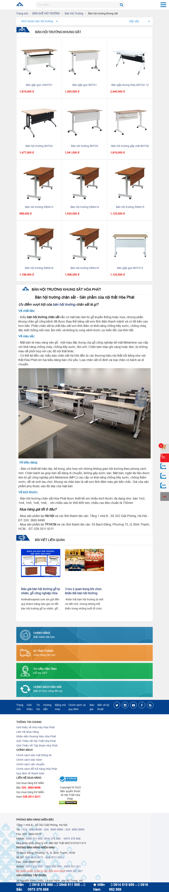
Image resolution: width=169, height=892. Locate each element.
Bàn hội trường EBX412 (39, 206)
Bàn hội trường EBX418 (84, 267)
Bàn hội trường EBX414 (84, 206)
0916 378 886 (41, 885)
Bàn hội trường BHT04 (39, 145)
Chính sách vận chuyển (30, 764)
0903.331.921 (72, 866)
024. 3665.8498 (31, 787)
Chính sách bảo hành (29, 759)
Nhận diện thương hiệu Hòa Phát (36, 736)
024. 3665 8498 (32, 829)
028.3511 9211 (34, 857)
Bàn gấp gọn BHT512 (130, 267)
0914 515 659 (122, 885)
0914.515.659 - (35, 866)
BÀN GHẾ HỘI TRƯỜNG (46, 13)
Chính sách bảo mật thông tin (34, 755)
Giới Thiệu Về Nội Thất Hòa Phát (36, 740)
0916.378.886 (52, 838)
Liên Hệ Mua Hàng (27, 731)
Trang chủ (22, 13)
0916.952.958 (53, 866)
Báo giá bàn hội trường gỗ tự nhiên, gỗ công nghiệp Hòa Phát (40, 593)
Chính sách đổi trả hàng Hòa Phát (36, 768)
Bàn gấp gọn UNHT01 (39, 84)
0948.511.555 (34, 838)
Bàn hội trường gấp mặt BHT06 (130, 145)
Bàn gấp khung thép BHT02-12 (130, 84)
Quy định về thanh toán (30, 773)
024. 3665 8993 (75, 829)
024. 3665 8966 (53, 829)
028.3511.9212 (55, 857)
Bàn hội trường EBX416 (39, 267)
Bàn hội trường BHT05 (84, 145)
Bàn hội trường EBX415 (130, 206)
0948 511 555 (68, 885)
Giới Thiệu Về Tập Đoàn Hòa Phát (36, 745)
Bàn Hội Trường (74, 13)
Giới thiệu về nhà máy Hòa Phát (35, 727)
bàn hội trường (64, 304)
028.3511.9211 (32, 796)
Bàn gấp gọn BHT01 (84, 84)
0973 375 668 (72, 838)
